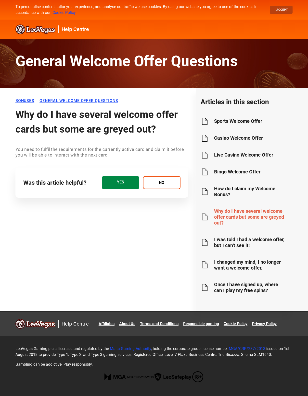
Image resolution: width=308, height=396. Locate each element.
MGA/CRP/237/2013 (247, 348)
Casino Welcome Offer (238, 138)
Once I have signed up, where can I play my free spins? (246, 287)
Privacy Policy (264, 323)
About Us (127, 323)
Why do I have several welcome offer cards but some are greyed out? (249, 217)
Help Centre (75, 29)
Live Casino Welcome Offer (243, 155)
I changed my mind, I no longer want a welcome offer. (247, 265)
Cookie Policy (64, 12)
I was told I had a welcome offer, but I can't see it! (249, 242)
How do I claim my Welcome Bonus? (244, 191)
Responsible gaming (201, 323)
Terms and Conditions (159, 323)
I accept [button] (281, 9)
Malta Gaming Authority (130, 348)
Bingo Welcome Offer (237, 172)
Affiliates (107, 323)
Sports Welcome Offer (238, 121)
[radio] (120, 182)
